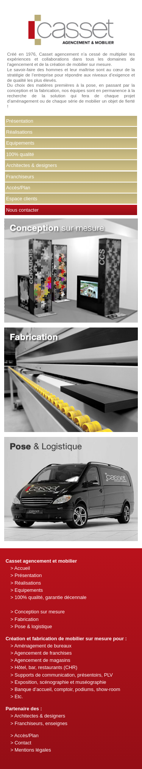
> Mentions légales (30, 750)
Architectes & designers (31, 165)
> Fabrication (24, 619)
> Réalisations (25, 583)
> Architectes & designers (37, 716)
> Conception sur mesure (37, 612)
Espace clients (21, 198)
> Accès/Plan (24, 735)
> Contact (20, 743)
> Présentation (26, 575)
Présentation (19, 121)
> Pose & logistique (31, 626)
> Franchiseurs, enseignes (38, 723)
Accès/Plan (18, 187)
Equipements (20, 143)
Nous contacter (22, 210)
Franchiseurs (20, 176)
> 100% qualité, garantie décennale (48, 597)
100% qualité (20, 154)
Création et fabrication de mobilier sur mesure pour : (66, 638)
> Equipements (26, 590)
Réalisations (19, 132)
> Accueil (20, 568)
